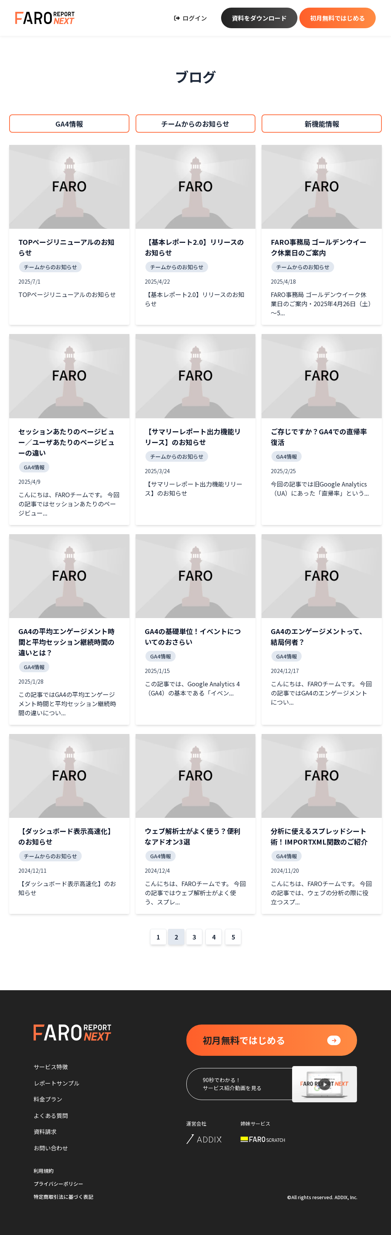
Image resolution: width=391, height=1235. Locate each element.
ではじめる (244, 1040)
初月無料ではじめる (337, 17)
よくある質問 (51, 1115)
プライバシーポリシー (58, 1183)
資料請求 (45, 1131)
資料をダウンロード (259, 17)
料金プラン (48, 1099)
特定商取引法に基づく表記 (63, 1196)
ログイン (190, 17)
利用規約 (43, 1170)
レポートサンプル (56, 1083)
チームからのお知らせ (195, 123)
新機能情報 (322, 123)
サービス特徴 (51, 1067)
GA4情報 (69, 123)
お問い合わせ (51, 1148)
